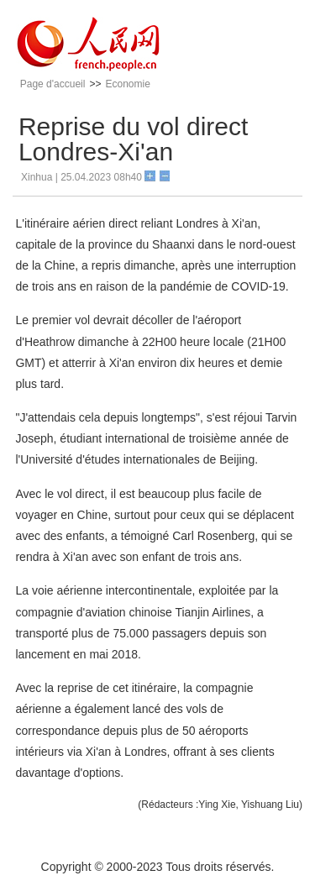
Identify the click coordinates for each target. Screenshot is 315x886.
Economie (127, 84)
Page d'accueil (53, 84)
